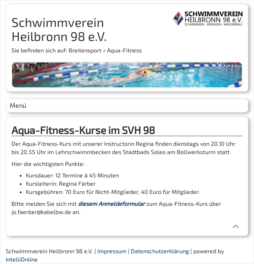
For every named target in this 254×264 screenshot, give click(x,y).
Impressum (111, 250)
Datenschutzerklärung (160, 250)
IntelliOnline (22, 259)
